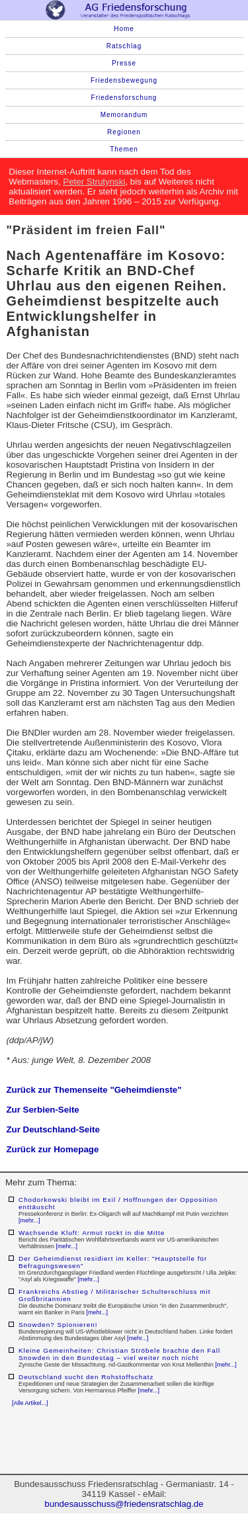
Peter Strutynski (94, 182)
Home (124, 28)
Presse (124, 63)
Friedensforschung (124, 97)
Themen (124, 149)
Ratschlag (124, 46)
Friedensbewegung (124, 80)
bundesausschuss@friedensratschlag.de (123, 1504)
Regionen (124, 132)
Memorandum (124, 114)
